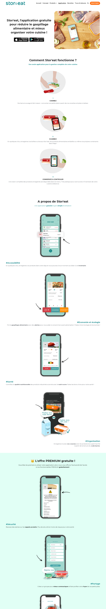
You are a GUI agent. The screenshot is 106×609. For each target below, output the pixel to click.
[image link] (21, 39)
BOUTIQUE (95, 3)
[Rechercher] (88, 3)
